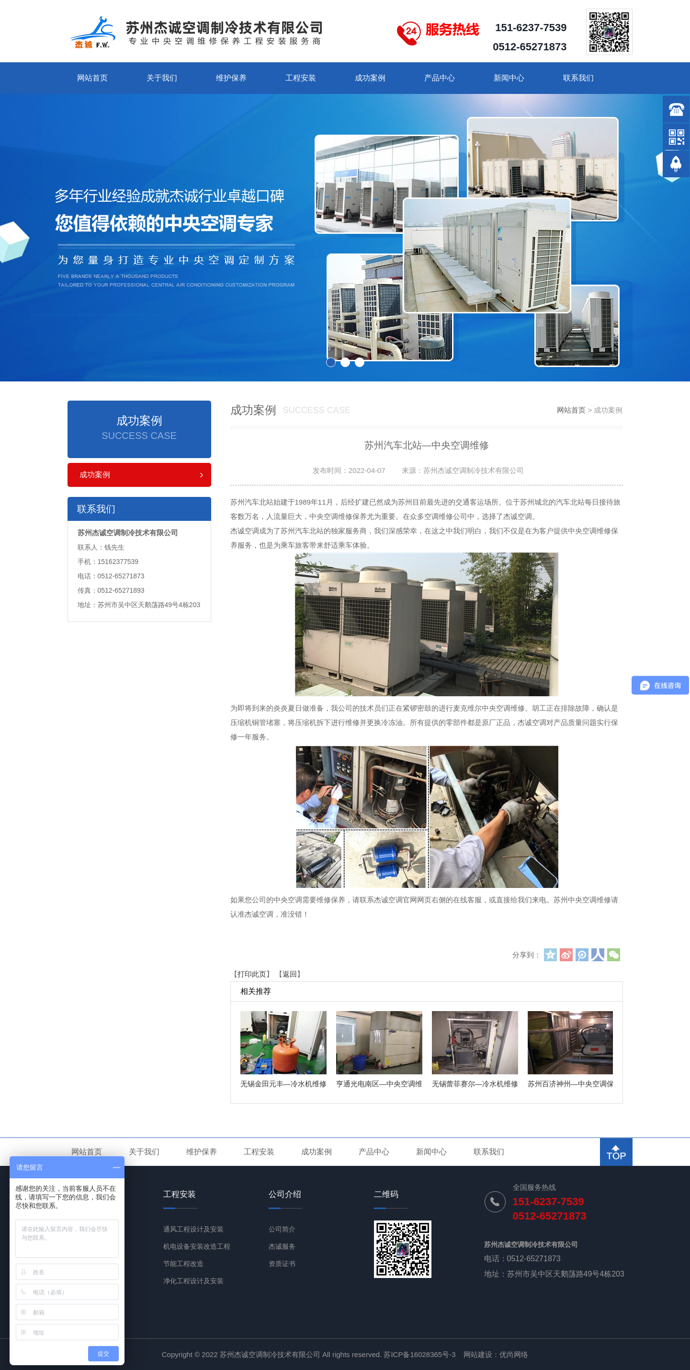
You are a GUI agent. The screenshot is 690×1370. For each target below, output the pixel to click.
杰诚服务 (282, 1246)
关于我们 (162, 78)
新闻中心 (509, 78)
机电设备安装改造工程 (196, 1246)
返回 (290, 974)
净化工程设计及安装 (193, 1281)
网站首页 (92, 78)
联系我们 (578, 78)
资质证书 (282, 1263)
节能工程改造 (183, 1263)
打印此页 (252, 974)
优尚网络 (513, 1354)
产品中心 (439, 78)
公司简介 (282, 1229)
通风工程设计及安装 (193, 1229)
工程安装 (300, 78)
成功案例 (370, 78)
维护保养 (231, 78)
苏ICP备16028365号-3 (419, 1354)
